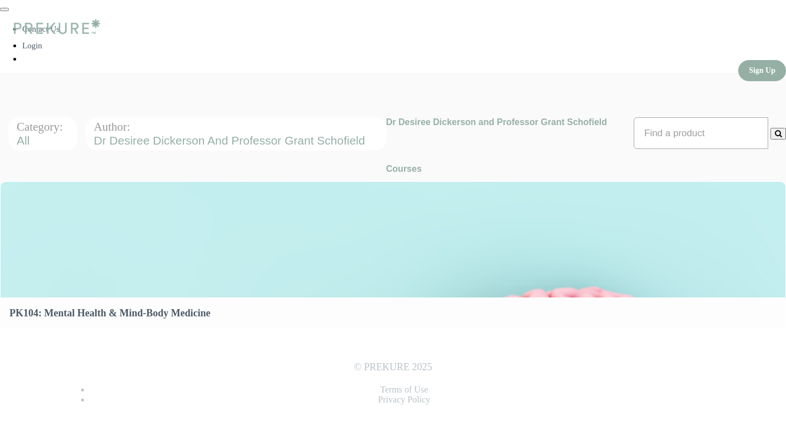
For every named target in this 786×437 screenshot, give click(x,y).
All (25, 140)
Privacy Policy (404, 399)
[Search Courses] (778, 134)
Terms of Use (404, 389)
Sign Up (762, 70)
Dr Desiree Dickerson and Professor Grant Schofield (231, 140)
